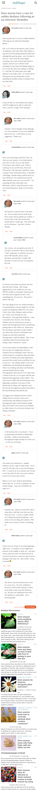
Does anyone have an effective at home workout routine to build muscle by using (25, 776)
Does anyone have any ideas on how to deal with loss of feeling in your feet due (25, 653)
